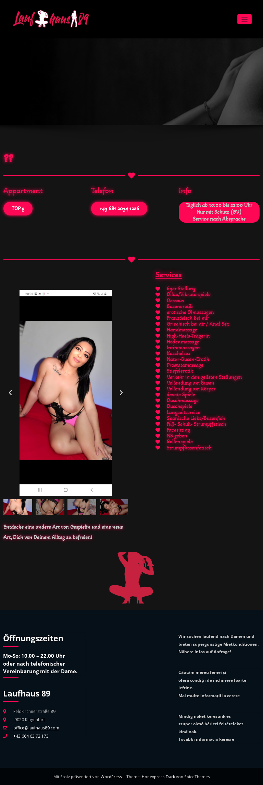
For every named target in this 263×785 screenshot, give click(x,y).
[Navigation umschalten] (244, 19)
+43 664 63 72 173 (31, 735)
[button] (10, 392)
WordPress (112, 775)
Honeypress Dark (158, 775)
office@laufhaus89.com (36, 727)
